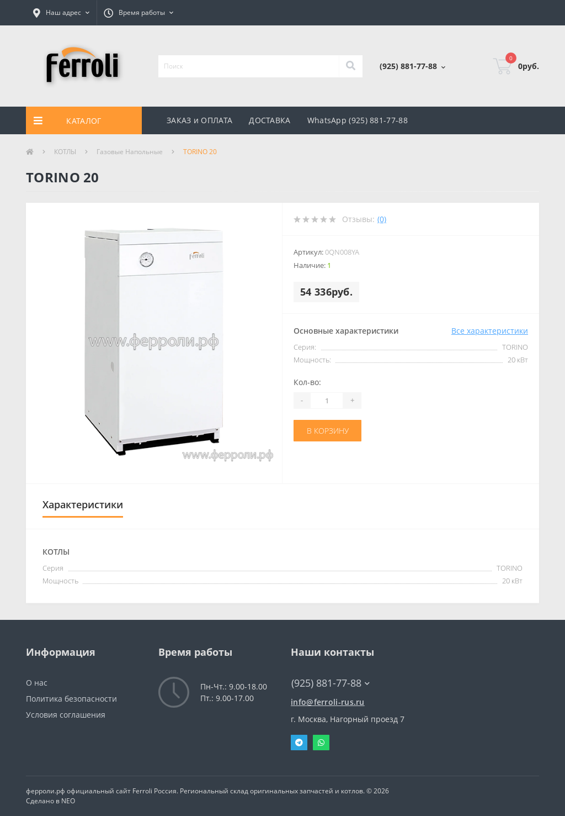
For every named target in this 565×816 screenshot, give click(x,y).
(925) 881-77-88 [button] (330, 683)
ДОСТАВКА (269, 120)
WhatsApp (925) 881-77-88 (357, 120)
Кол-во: (307, 382)
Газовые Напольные (130, 151)
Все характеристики (489, 330)
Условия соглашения (65, 714)
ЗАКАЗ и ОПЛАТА (199, 120)
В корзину (328, 430)
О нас (36, 682)
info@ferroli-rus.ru (328, 702)
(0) (381, 219)
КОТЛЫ (65, 151)
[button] (61, 12)
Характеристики (82, 504)
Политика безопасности (71, 698)
